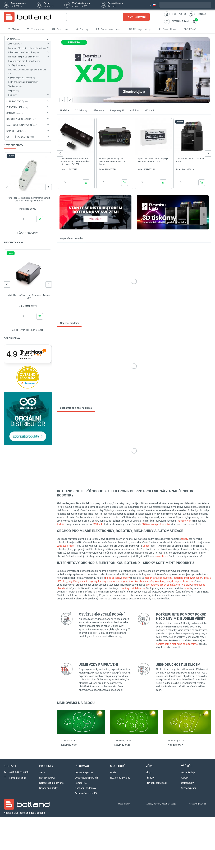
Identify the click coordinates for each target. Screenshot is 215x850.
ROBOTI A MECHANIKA (18, 119)
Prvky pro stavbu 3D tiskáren (21, 82)
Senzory (82, 29)
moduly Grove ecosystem (158, 577)
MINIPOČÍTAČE (14, 101)
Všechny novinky (28, 232)
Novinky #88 (122, 745)
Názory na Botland (120, 777)
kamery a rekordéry (108, 581)
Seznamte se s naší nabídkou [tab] (76, 407)
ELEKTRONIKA (14, 107)
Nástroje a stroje (140, 29)
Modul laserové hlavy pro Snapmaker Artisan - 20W (28, 296)
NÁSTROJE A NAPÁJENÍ (19, 125)
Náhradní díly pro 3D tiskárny (21, 57)
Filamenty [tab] (98, 110)
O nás (113, 772)
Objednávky (187, 782)
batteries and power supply (187, 577)
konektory (160, 581)
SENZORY (11, 113)
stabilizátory (138, 588)
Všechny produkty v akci (27, 330)
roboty (184, 538)
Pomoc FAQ (81, 782)
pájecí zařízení (112, 577)
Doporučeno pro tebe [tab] (71, 238)
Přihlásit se (179, 14)
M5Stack (98, 524)
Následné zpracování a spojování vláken (27, 70)
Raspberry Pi (184, 520)
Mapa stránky (124, 804)
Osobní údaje (188, 772)
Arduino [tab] (134, 110)
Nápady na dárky (48, 788)
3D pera (11, 90)
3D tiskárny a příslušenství (156, 524)
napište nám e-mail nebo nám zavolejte (177, 644)
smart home (161, 556)
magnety (92, 581)
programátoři (127, 581)
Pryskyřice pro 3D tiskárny (20, 77)
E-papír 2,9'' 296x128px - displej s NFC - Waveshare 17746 (153, 160)
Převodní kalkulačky (156, 782)
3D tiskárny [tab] (81, 110)
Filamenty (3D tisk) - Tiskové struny (24, 48)
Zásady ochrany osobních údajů (161, 804)
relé (168, 581)
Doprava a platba (84, 772)
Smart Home (168, 29)
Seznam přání (188, 788)
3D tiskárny (13, 44)
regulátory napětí (77, 581)
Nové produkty (47, 777)
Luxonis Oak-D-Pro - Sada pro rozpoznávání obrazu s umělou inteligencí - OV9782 (75, 161)
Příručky (150, 777)
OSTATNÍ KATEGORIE (17, 136)
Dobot (146, 545)
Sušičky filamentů (16, 65)
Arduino (61, 524)
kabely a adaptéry (144, 581)
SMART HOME (14, 130)
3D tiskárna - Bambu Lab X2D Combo (190, 160)
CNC (10, 95)
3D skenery (13, 86)
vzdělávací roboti (66, 545)
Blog (148, 772)
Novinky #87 (175, 745)
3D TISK (10, 39)
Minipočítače (36, 29)
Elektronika (60, 29)
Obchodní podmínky (85, 788)
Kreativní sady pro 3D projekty (22, 61)
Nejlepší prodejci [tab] (69, 323)
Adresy (185, 777)
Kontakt (202, 14)
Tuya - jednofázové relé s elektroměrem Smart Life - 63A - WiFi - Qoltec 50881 (28, 199)
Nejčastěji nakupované (51, 782)
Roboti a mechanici (108, 29)
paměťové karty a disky (179, 584)
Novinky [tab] (64, 110)
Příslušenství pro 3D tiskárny (21, 52)
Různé (190, 29)
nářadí (187, 588)
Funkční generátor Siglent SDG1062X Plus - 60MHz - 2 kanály (112, 161)
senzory (125, 577)
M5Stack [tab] (149, 110)
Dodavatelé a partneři (86, 777)
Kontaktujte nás (17, 777)
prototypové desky (156, 584)
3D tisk (13, 29)
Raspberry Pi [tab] (117, 110)
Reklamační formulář (86, 793)
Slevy (42, 772)
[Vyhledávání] (108, 17)
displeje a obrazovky (182, 581)
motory (126, 588)
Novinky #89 (69, 745)
